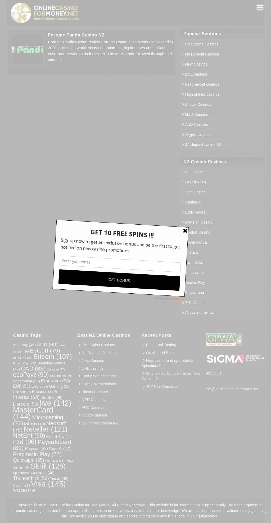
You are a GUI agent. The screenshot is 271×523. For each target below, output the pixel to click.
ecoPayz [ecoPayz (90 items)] (31, 374)
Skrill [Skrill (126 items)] (48, 466)
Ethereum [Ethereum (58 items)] (55, 380)
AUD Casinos (196, 124)
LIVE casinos (196, 74)
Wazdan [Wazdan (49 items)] (24, 490)
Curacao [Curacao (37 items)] (56, 369)
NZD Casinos (196, 114)
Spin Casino (195, 192)
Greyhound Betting (162, 353)
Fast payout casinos (202, 84)
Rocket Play (195, 282)
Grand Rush (195, 182)
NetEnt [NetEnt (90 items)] (29, 435)
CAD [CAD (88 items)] (33, 368)
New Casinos (196, 64)
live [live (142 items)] (55, 403)
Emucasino (194, 272)
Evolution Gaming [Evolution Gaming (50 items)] (51, 386)
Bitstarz (191, 252)
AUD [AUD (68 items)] (47, 344)
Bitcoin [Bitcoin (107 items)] (52, 356)
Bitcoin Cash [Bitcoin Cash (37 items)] (25, 363)
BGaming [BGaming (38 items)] (22, 357)
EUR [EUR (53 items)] (21, 386)
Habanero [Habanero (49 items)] (44, 392)
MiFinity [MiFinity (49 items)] (34, 424)
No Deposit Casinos (202, 54)
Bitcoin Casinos (198, 104)
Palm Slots (194, 262)
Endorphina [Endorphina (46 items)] (26, 381)
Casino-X (193, 202)
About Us (214, 373)
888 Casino (195, 172)
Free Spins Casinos (202, 44)
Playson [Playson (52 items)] (36, 448)
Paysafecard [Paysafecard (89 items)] (42, 444)
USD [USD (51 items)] (21, 485)
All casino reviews (200, 313)
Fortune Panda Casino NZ (76, 35)
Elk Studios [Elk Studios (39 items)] (61, 375)
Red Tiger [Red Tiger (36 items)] (54, 460)
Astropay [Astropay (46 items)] (24, 345)
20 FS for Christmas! (163, 387)
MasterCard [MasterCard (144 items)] (33, 413)
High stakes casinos (202, 94)
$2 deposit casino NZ (203, 144)
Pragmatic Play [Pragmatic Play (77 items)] (37, 454)
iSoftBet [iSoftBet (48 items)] (51, 397)
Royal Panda (196, 242)
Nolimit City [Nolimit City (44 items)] (59, 436)
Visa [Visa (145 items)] (48, 483)
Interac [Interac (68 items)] (26, 397)
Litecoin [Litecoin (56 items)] (25, 404)
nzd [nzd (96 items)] (25, 441)
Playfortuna (194, 292)
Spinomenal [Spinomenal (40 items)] (25, 473)
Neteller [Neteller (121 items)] (45, 429)
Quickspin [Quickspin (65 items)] (28, 460)
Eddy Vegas (195, 212)
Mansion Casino (199, 222)
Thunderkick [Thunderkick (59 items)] (31, 478)
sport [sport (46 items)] (46, 473)
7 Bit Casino (195, 302)
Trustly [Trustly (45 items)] (59, 478)
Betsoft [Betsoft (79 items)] (45, 351)
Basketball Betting (161, 345)
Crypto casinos (198, 134)
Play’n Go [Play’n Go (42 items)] (59, 449)
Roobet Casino (197, 232)
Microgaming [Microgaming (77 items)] (38, 420)
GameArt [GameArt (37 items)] (22, 392)
